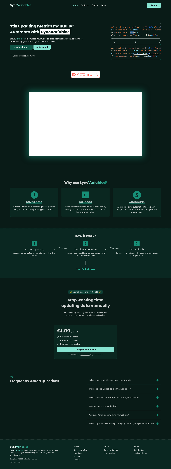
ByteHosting (139, 450)
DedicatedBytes (140, 453)
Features (85, 5)
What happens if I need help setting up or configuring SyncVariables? (121, 423)
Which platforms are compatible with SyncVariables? (114, 397)
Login (154, 5)
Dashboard (78, 453)
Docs (103, 5)
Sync (20, 5)
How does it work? (21, 47)
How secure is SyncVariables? (103, 406)
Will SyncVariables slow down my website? (109, 415)
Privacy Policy (109, 453)
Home (75, 5)
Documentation (80, 450)
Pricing (95, 5)
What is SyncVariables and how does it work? (110, 380)
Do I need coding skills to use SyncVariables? (110, 389)
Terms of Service (111, 450)
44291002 (17, 462)
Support (77, 456)
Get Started (42, 47)
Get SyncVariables (85, 349)
